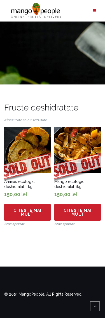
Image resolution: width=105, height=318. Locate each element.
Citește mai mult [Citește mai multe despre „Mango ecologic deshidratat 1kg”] (78, 212)
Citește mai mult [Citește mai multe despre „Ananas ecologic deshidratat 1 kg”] (27, 212)
